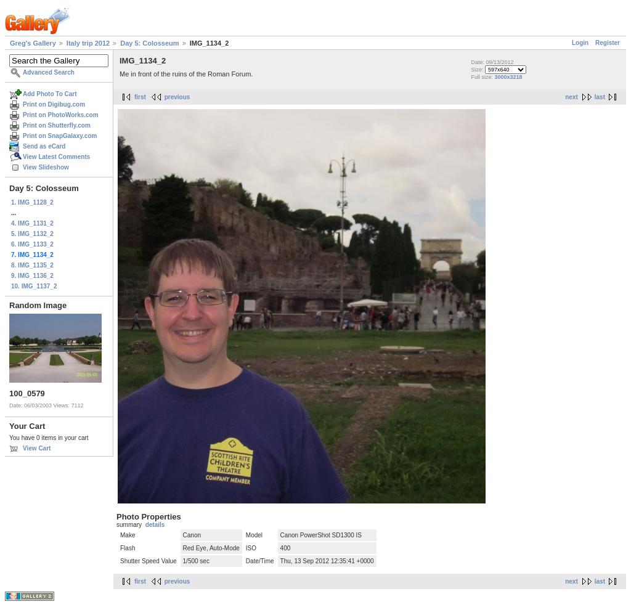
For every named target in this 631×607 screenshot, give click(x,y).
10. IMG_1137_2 (34, 286)
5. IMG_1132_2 (32, 233)
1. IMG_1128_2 (32, 202)
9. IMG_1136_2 (32, 275)
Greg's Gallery (33, 43)
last (600, 97)
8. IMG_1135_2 (32, 265)
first (140, 97)
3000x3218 (508, 77)
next (571, 97)
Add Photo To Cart (50, 94)
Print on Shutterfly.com (57, 125)
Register (607, 42)
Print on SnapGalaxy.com (60, 135)
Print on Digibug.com (54, 104)
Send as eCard (44, 146)
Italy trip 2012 (88, 43)
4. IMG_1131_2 (32, 223)
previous (177, 97)
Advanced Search (49, 72)
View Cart (37, 448)
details (155, 524)
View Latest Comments (56, 156)
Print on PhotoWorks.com (61, 115)
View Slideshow (46, 167)
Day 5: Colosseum (149, 43)
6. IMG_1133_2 (32, 244)
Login (580, 42)
